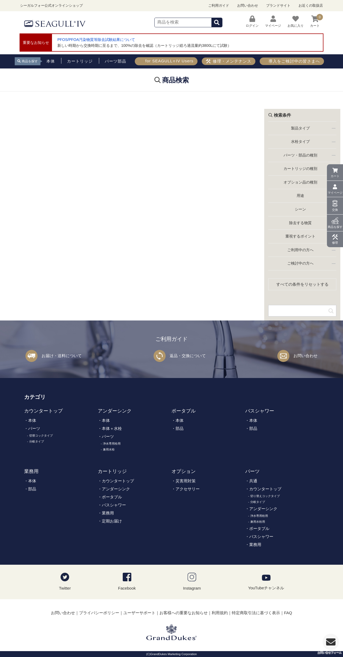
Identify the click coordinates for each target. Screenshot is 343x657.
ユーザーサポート (139, 612)
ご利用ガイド (218, 5)
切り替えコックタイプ (265, 496)
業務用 (31, 471)
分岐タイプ (36, 441)
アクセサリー (188, 489)
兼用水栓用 (257, 521)
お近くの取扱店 (311, 5)
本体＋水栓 (112, 428)
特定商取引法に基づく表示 (256, 612)
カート (335, 176)
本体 (32, 420)
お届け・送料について (62, 355)
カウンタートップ (43, 411)
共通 (253, 481)
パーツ (34, 428)
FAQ (288, 612)
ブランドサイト (278, 5)
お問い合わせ (247, 5)
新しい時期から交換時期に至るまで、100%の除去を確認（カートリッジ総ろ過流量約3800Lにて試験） (144, 45)
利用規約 (220, 612)
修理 (335, 242)
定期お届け (112, 521)
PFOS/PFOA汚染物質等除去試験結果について (96, 39)
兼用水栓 (109, 449)
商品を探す (335, 226)
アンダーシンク (115, 411)
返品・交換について (188, 355)
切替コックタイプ (41, 435)
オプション (184, 471)
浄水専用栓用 (112, 443)
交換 (335, 209)
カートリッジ (112, 471)
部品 (180, 428)
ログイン (252, 22)
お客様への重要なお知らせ (183, 612)
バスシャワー (259, 411)
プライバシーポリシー (99, 612)
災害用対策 (186, 481)
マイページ (335, 192)
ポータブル (184, 411)
